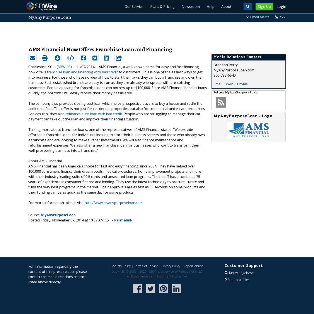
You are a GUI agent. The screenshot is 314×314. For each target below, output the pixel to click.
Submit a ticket (239, 279)
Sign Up (264, 6)
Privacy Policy (171, 266)
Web (229, 84)
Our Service (134, 6)
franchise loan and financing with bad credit (82, 72)
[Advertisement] (157, 32)
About (226, 6)
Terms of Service (146, 266)
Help (210, 6)
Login (281, 6)
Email (217, 84)
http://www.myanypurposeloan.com (114, 202)
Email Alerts (259, 17)
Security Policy (121, 266)
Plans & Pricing (162, 6)
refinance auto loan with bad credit (93, 113)
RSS (282, 17)
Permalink (123, 220)
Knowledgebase (241, 272)
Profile (242, 84)
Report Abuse (194, 266)
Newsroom (191, 6)
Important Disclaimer (172, 276)
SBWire (41, 6)
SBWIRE (64, 66)
